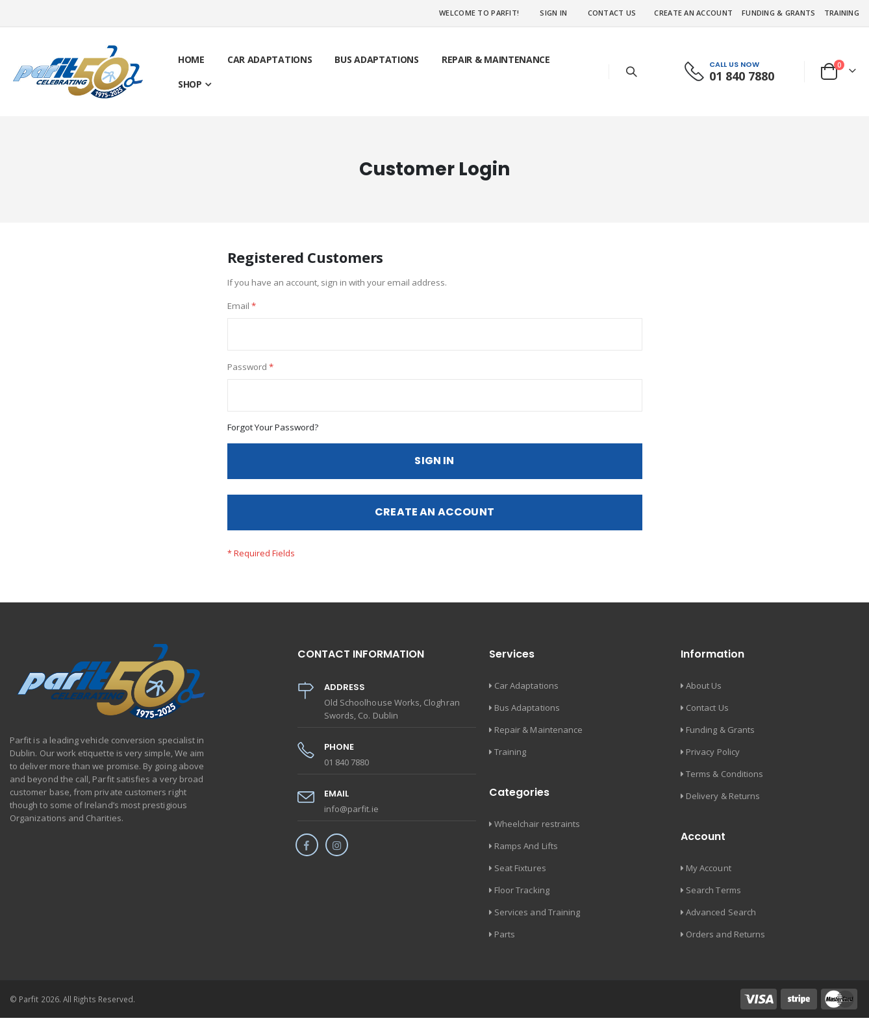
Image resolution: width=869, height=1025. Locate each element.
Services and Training (537, 919)
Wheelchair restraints (537, 831)
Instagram (336, 852)
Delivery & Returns (723, 803)
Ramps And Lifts (526, 853)
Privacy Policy (713, 759)
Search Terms (713, 897)
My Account (708, 875)
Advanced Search (721, 919)
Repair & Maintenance (538, 737)
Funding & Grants (778, 13)
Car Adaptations (526, 692)
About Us (704, 692)
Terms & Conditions (724, 781)
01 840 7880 (741, 76)
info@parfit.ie (351, 816)
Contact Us (612, 13)
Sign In (553, 13)
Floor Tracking (521, 897)
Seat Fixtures (520, 875)
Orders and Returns (725, 941)
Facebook (307, 852)
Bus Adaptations (527, 715)
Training (841, 13)
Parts (504, 941)
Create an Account (693, 13)
